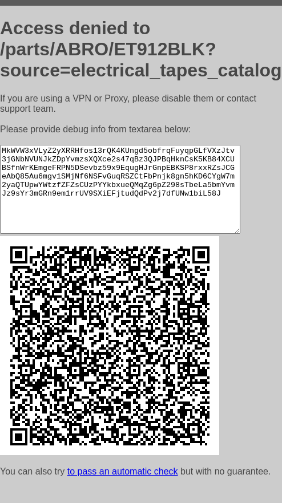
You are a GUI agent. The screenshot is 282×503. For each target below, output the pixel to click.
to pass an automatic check (122, 488)
